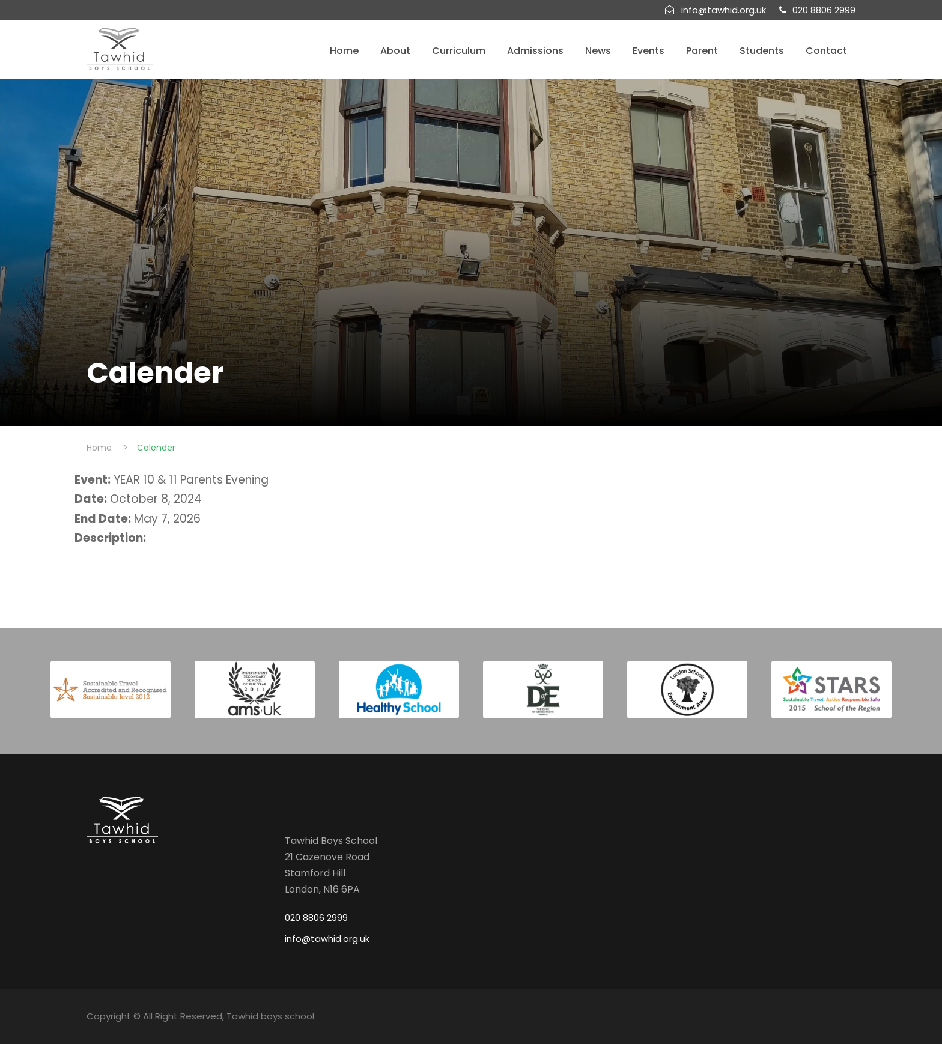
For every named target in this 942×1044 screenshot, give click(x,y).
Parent (702, 51)
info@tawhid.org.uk (327, 938)
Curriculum (458, 51)
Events (648, 51)
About (395, 51)
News (598, 51)
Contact (826, 51)
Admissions (535, 51)
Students (762, 51)
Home (344, 51)
